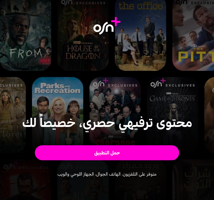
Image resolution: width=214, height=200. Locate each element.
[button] (107, 152)
